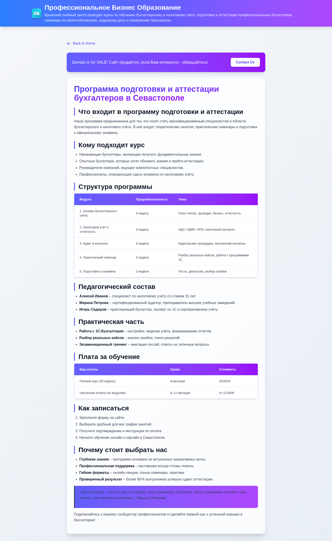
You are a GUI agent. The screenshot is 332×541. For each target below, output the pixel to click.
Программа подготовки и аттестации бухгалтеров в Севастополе (146, 93)
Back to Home (81, 43)
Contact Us (245, 62)
